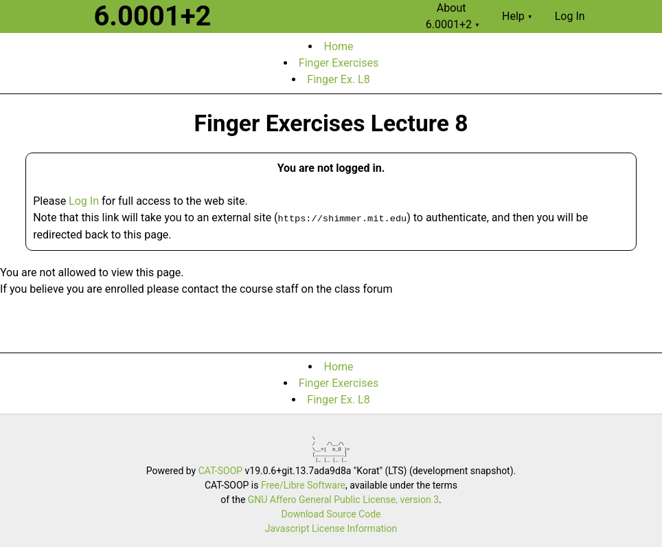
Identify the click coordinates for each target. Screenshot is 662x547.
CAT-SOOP (220, 470)
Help (517, 16)
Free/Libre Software (303, 485)
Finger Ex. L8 (338, 79)
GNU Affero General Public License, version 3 (343, 499)
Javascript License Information (331, 528)
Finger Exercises (338, 62)
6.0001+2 (152, 16)
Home (338, 46)
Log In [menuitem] (570, 16)
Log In (84, 201)
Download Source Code (330, 514)
